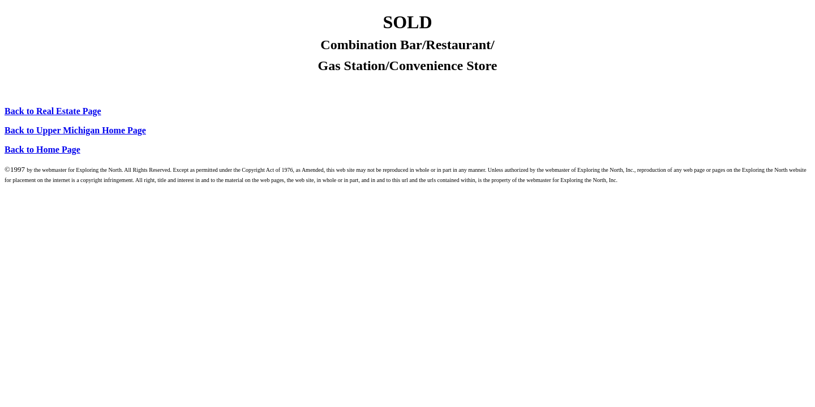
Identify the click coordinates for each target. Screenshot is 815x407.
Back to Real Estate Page (53, 111)
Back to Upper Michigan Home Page (75, 130)
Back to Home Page (42, 149)
